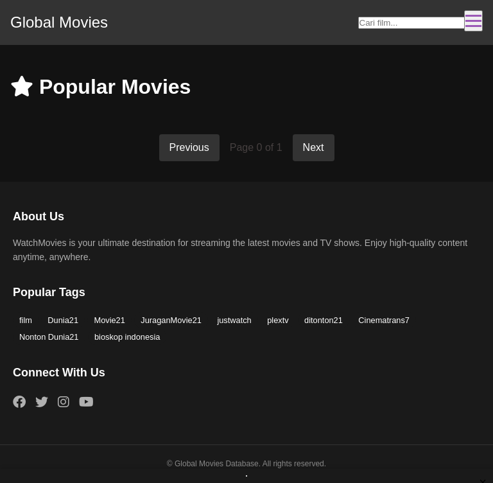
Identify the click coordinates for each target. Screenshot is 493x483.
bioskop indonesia (127, 337)
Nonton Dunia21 (49, 337)
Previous (189, 147)
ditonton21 (323, 320)
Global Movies (59, 22)
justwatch (234, 320)
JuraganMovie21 (171, 320)
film (25, 320)
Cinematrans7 (384, 320)
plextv (277, 320)
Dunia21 (63, 320)
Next (313, 147)
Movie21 (109, 320)
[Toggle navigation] (473, 20)
